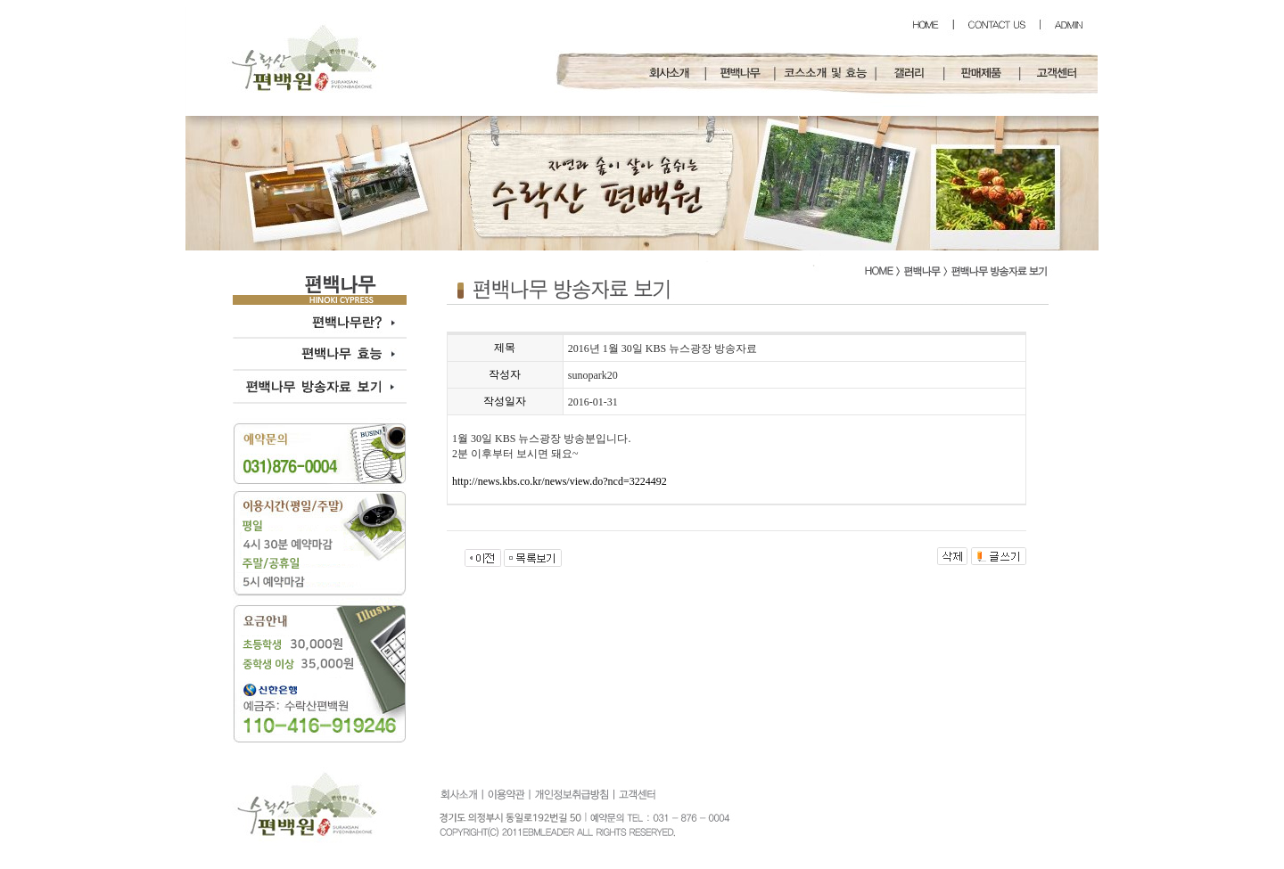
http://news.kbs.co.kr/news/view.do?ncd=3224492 (559, 481)
